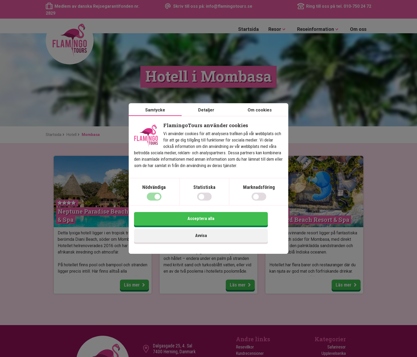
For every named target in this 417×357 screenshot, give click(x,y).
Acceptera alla (246, 229)
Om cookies (260, 119)
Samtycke (155, 119)
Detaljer (206, 119)
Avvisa (170, 229)
